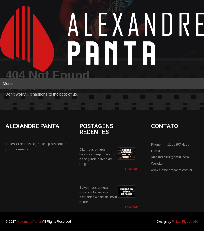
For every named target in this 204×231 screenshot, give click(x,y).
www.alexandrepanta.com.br (171, 170)
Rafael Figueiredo (185, 222)
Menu (8, 83)
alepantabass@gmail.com (170, 157)
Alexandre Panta (29, 222)
